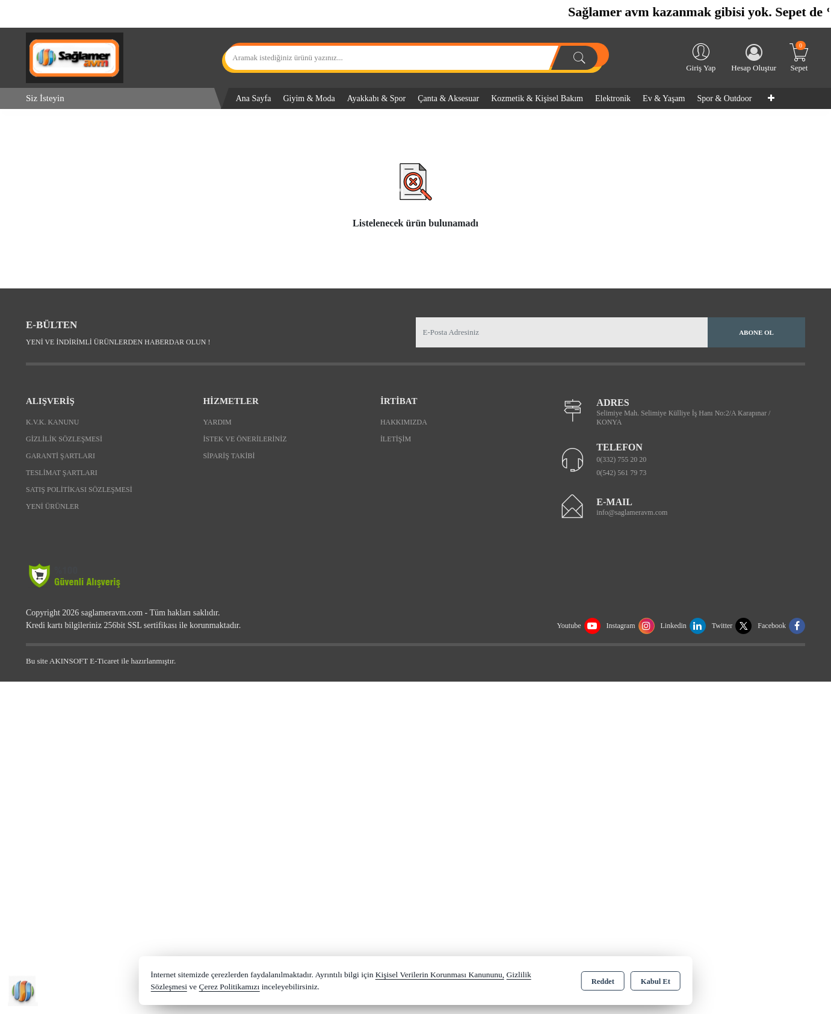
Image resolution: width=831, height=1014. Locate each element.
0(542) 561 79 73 (621, 472)
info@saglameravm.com (631, 512)
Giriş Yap (700, 56)
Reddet (603, 981)
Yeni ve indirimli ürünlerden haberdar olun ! (118, 342)
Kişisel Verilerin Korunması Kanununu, (439, 974)
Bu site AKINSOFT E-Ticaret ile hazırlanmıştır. (101, 660)
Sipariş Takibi (229, 456)
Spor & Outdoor (724, 98)
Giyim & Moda (309, 98)
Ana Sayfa (253, 98)
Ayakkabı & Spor (376, 98)
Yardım (217, 422)
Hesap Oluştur (753, 58)
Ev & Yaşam (664, 98)
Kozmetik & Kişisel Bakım (537, 98)
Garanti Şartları (60, 456)
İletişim (395, 439)
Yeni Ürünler (52, 506)
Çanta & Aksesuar (448, 98)
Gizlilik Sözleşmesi (64, 439)
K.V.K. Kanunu (52, 422)
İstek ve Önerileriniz (244, 439)
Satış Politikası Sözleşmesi (79, 489)
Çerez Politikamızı (229, 986)
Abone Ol (756, 332)
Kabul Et (655, 981)
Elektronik (613, 98)
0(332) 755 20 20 (621, 459)
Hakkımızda (403, 422)
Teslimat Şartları (61, 472)
